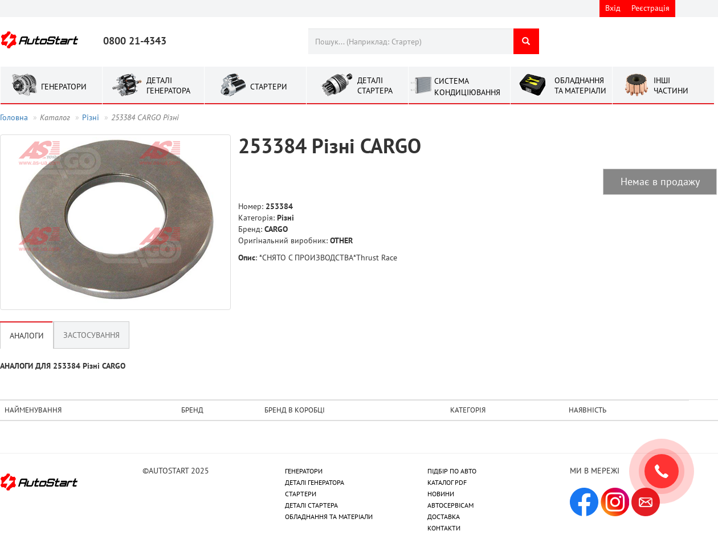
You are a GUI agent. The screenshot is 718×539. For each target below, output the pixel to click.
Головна (14, 117)
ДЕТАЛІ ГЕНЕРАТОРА (314, 482)
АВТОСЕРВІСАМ (450, 505)
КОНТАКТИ (443, 528)
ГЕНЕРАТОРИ (304, 471)
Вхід (613, 8)
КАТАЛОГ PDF (447, 482)
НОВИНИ (440, 493)
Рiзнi (90, 117)
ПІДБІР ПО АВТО (451, 471)
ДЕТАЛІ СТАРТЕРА (311, 505)
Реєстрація (650, 8)
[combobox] (410, 41)
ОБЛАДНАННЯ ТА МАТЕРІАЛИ (329, 516)
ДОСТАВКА (443, 516)
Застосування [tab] (91, 335)
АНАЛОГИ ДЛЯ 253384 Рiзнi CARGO (62, 366)
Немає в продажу (660, 181)
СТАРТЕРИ (300, 493)
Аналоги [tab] (27, 335)
